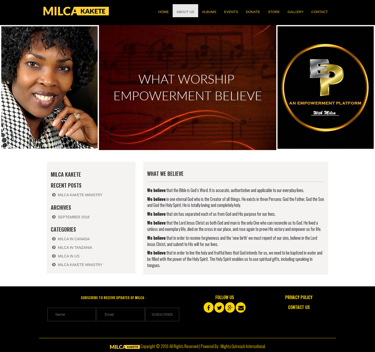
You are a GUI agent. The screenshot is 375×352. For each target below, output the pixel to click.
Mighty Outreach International (243, 346)
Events (231, 12)
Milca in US (68, 256)
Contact (319, 12)
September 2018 (73, 217)
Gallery (295, 12)
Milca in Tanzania (75, 247)
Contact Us (299, 307)
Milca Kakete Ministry (80, 195)
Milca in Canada (74, 239)
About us (185, 12)
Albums (209, 12)
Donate (253, 12)
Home (163, 12)
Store (274, 12)
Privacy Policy (298, 297)
